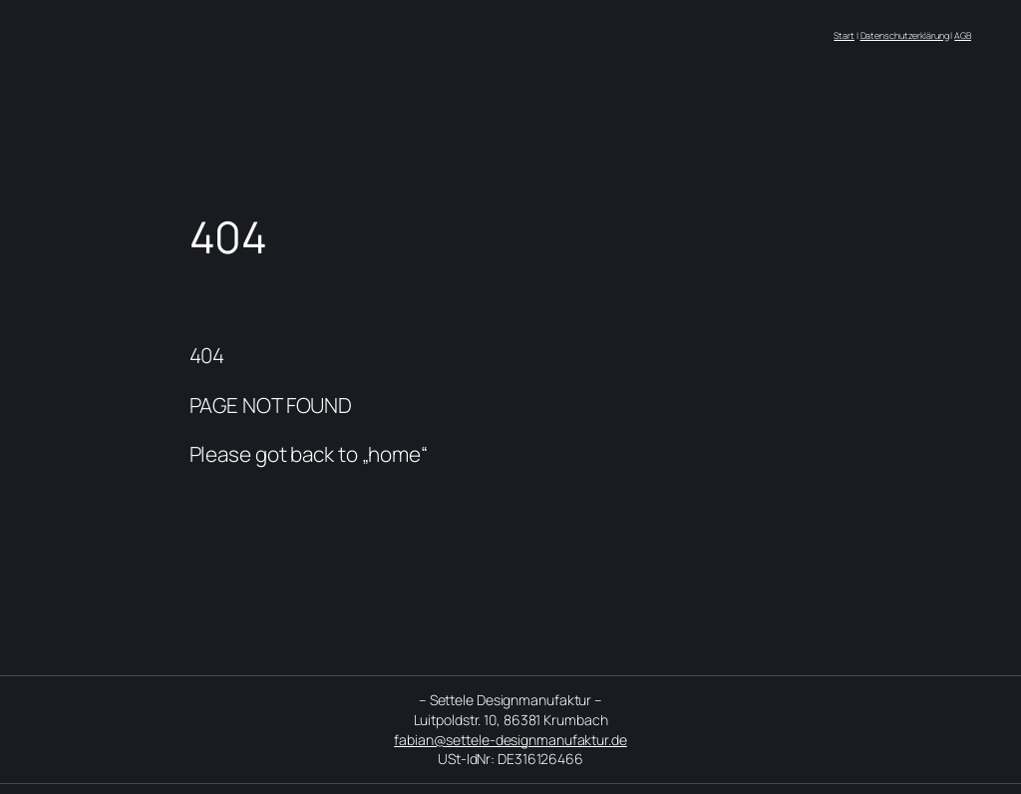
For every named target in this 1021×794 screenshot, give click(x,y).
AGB (962, 35)
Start (844, 35)
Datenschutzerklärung (904, 35)
